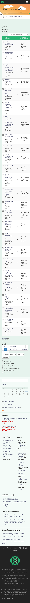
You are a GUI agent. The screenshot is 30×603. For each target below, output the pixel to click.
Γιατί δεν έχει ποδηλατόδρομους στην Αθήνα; (14, 514)
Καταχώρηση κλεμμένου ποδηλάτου (21, 464)
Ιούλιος (5, 384)
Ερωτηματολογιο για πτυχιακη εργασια (12, 522)
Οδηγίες (20, 489)
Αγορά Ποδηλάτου (8, 575)
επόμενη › (24, 349)
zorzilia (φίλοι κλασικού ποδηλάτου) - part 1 (13, 541)
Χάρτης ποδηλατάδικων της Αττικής (22, 445)
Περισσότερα (5, 525)
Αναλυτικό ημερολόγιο (8, 401)
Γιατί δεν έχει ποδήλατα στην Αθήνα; (12, 539)
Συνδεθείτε (4, 25)
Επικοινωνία (8, 599)
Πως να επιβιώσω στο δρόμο (10, 498)
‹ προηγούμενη (12, 346)
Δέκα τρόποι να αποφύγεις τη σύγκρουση (21, 472)
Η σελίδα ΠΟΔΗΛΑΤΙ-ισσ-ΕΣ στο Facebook (7, 445)
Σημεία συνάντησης (7, 404)
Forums (4, 16)
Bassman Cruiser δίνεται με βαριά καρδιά (13, 518)
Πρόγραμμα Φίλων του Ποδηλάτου (12, 407)
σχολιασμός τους (22, 456)
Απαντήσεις (17, 38)
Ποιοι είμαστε (7, 589)
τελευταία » (5, 352)
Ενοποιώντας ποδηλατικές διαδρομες (12, 516)
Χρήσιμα (20, 484)
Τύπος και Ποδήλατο (9, 578)
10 (16, 349)
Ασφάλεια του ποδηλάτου (10, 569)
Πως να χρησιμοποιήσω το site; (10, 499)
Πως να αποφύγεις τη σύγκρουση (12, 583)
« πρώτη (5, 346)
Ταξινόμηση (5, 357)
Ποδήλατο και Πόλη (17, 16)
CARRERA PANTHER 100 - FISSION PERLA (14, 521)
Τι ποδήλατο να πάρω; (8, 506)
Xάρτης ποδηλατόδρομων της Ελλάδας (22, 453)
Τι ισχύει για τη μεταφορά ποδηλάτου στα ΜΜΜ (14, 501)
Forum (9, 16)
